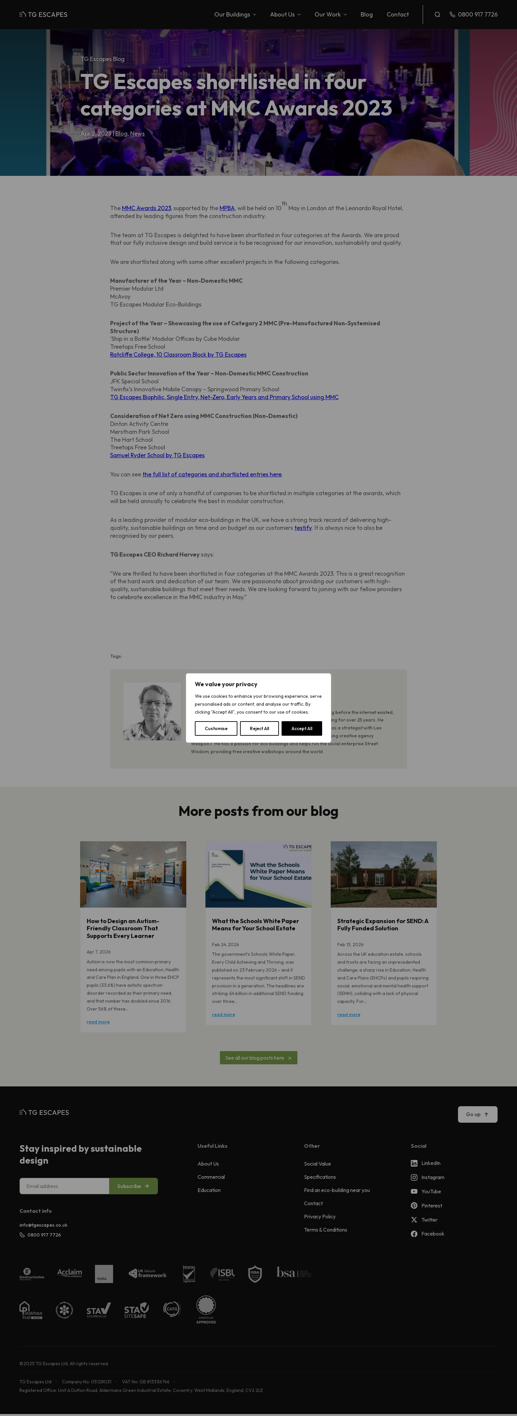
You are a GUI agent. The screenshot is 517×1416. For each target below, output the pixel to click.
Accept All (301, 728)
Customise (216, 728)
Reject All (259, 728)
